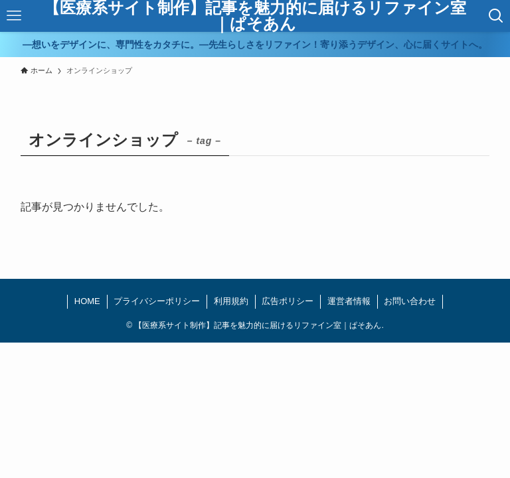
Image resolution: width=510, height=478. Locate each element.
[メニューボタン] (13, 16)
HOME (87, 301)
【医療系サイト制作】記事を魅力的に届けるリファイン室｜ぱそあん (255, 16)
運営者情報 (349, 301)
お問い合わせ (410, 301)
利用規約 (231, 301)
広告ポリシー (287, 301)
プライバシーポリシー (157, 301)
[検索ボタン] (496, 16)
